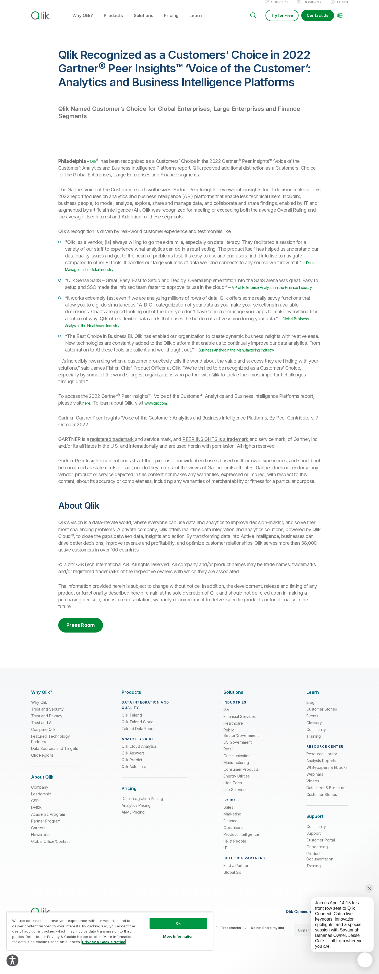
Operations (233, 840)
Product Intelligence (241, 846)
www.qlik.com (161, 415)
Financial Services (239, 729)
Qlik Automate (134, 779)
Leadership (41, 806)
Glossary (314, 735)
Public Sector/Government (241, 745)
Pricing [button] (171, 21)
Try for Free (282, 21)
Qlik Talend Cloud (138, 734)
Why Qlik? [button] (82, 21)
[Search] (253, 21)
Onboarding (317, 859)
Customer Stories (321, 721)
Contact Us (318, 21)
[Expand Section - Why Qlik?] (41, 704)
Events (312, 728)
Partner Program (45, 833)
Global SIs (232, 884)
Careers (38, 840)
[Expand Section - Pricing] (129, 801)
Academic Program (48, 826)
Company (312, 8)
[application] (365, 960)
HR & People (234, 853)
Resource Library (321, 766)
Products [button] (113, 21)
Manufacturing (236, 775)
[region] (110, 931)
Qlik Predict (132, 772)
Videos (312, 793)
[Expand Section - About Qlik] (42, 789)
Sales (228, 819)
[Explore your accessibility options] (12, 960)
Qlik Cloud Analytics (139, 758)
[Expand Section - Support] (314, 828)
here (87, 415)
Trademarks (231, 940)
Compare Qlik (43, 742)
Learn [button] (195, 21)
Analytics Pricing (136, 817)
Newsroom (40, 847)
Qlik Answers (133, 765)
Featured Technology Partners (50, 751)
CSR (35, 813)
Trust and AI (41, 735)
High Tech (232, 795)
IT (225, 860)
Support (280, 8)
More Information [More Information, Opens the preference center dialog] (178, 936)
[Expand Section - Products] (131, 704)
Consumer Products (241, 781)
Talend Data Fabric (139, 741)
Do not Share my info (267, 940)
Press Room (80, 637)
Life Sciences (235, 802)
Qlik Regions (42, 767)
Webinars (314, 786)
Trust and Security (47, 721)
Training (313, 748)
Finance (230, 833)
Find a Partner (235, 878)
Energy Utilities (236, 788)
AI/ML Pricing (133, 824)
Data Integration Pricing (142, 811)
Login (342, 8)
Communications (237, 768)
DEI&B (36, 820)
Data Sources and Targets (54, 761)
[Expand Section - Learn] (312, 704)
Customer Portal (320, 852)
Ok (178, 923)
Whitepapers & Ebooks (327, 780)
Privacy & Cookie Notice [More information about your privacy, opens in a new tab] (103, 942)
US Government (237, 754)
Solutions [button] (143, 21)
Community (316, 742)
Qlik (94, 167)
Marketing (232, 826)
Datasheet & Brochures (327, 800)
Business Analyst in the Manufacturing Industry (248, 362)
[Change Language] (340, 21)
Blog (310, 714)
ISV (226, 722)
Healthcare (233, 735)
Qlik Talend (132, 727)
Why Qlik (39, 714)
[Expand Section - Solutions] (233, 704)
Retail (228, 761)
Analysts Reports (321, 773)
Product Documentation (319, 869)
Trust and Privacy (46, 728)
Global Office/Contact (50, 854)
